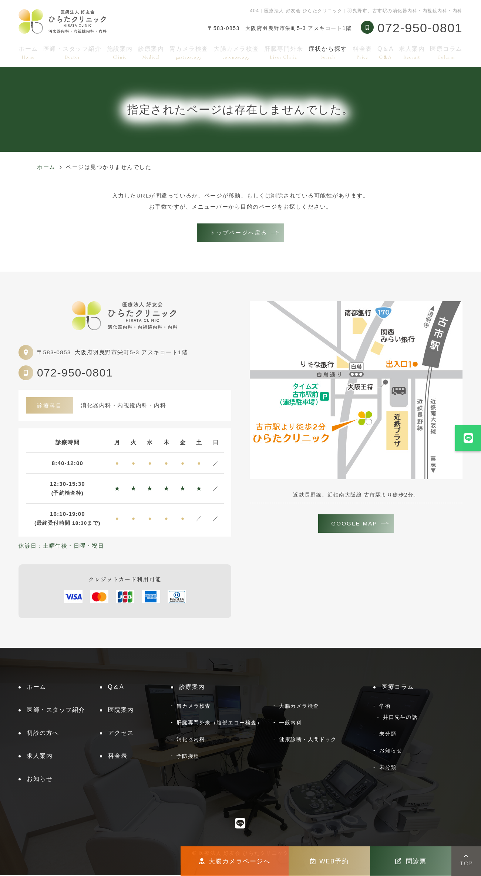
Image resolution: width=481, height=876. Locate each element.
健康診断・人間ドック (307, 740)
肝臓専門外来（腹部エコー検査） (219, 723)
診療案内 (151, 52)
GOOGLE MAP (354, 524)
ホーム (28, 52)
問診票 (410, 861)
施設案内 (120, 52)
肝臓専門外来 (283, 52)
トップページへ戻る (238, 233)
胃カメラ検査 (188, 52)
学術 (385, 707)
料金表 (362, 52)
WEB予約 (329, 861)
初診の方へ (43, 733)
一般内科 (290, 723)
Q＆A (385, 52)
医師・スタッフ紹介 (72, 52)
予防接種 (187, 757)
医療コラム (446, 52)
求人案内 (412, 52)
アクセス (121, 733)
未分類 (388, 734)
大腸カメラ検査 (236, 52)
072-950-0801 (75, 373)
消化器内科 (190, 740)
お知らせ (40, 779)
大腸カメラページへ (234, 861)
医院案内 (121, 710)
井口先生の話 (400, 718)
